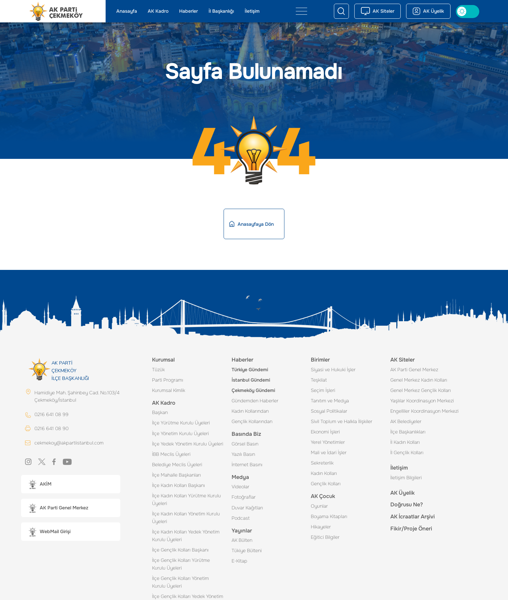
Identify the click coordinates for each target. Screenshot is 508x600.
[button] (70, 484)
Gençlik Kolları (326, 484)
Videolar (240, 487)
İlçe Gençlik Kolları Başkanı (180, 550)
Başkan (160, 412)
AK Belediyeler (405, 421)
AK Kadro (158, 11)
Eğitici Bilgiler (325, 537)
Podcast (241, 518)
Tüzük (158, 370)
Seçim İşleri (323, 390)
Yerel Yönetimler (328, 442)
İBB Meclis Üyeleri (171, 454)
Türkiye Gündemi (250, 370)
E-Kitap (239, 561)
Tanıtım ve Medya (330, 401)
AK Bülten (242, 540)
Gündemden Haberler (255, 401)
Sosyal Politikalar (329, 411)
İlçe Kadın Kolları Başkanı (178, 485)
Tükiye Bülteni (247, 550)
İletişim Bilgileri (406, 478)
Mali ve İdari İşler (329, 452)
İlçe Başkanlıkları (407, 432)
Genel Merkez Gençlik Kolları (420, 390)
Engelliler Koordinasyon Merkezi (424, 411)
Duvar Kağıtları (247, 508)
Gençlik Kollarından (252, 421)
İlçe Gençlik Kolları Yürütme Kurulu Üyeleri (181, 564)
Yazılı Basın (243, 454)
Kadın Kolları (324, 473)
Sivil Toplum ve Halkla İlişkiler (341, 421)
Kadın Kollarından (250, 411)
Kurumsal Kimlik (168, 390)
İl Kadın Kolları (405, 442)
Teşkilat (319, 380)
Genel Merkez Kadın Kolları (418, 380)
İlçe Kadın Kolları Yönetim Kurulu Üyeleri (186, 517)
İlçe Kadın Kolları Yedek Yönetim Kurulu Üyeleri (186, 535)
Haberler (188, 11)
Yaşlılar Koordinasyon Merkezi (422, 401)
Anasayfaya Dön (251, 224)
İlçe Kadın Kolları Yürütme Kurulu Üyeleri (186, 499)
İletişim (252, 11)
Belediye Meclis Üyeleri (177, 465)
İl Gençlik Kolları (406, 452)
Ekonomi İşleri (325, 432)
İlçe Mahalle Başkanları (176, 475)
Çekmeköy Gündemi (253, 390)
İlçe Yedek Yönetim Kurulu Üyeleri (187, 444)
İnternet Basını (247, 465)
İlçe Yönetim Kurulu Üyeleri (180, 433)
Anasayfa (126, 11)
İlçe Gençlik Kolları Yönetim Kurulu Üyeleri (180, 582)
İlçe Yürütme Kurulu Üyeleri (181, 423)
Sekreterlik (322, 463)
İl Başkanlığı (221, 11)
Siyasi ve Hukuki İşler (333, 370)
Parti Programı (167, 380)
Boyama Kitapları (329, 516)
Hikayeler (321, 527)
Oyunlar (319, 506)
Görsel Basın (245, 444)
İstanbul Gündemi (251, 380)
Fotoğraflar (244, 497)
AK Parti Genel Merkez (414, 370)
